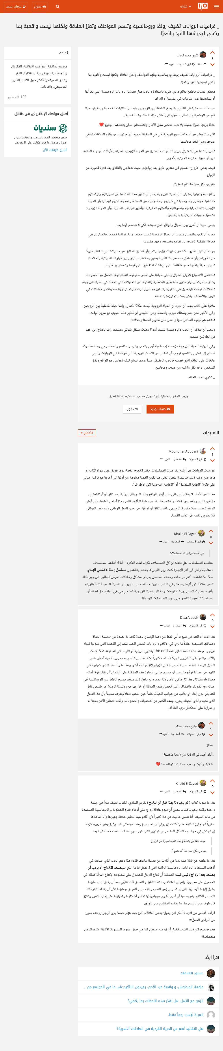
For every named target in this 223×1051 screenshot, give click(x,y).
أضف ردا (179, 459)
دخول (132, 409)
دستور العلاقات (191, 978)
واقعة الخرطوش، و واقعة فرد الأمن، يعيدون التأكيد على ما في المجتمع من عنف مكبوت (142, 992)
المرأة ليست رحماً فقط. (185, 1019)
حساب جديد (160, 409)
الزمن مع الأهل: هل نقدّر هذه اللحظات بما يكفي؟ (165, 1005)
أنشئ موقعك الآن (55, 150)
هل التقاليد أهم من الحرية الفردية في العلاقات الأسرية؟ (160, 1033)
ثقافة (201, 64)
